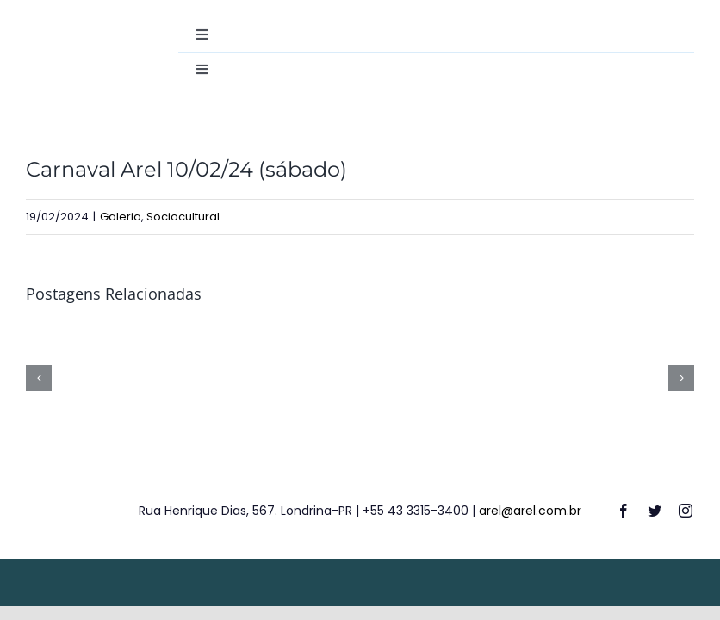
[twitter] (654, 511)
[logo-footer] (58, 486)
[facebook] (623, 511)
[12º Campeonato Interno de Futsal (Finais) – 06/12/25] (626, 336)
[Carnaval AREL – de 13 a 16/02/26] (94, 336)
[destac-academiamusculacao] (76, 24)
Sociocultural (183, 216)
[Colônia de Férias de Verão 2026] (271, 336)
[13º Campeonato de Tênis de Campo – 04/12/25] (449, 336)
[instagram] (685, 511)
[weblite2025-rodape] (360, 574)
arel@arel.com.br (530, 510)
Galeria (120, 216)
